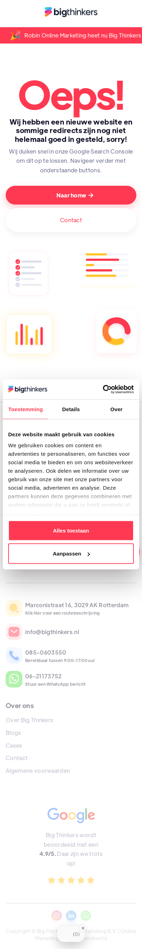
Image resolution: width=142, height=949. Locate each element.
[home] (71, 13)
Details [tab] (71, 409)
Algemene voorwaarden (38, 770)
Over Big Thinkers (29, 720)
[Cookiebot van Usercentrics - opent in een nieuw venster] (103, 389)
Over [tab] (116, 409)
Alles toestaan (71, 530)
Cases (14, 745)
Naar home (75, 195)
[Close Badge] (83, 928)
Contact (71, 220)
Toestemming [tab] (25, 409)
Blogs (13, 732)
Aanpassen (71, 554)
